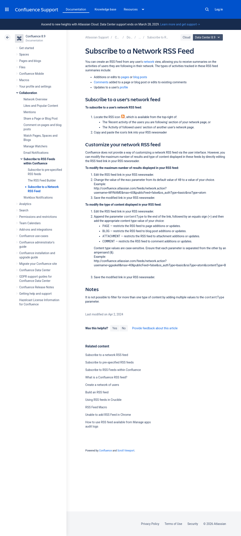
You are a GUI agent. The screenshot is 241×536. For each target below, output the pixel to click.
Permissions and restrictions (38, 216)
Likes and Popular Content (41, 105)
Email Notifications (36, 152)
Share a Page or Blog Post (41, 118)
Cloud (186, 37)
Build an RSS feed (96, 392)
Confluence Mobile (31, 73)
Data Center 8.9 (208, 37)
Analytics (25, 204)
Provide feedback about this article (155, 328)
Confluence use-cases (33, 236)
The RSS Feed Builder (42, 180)
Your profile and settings (35, 86)
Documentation (76, 9)
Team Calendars (30, 223)
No (124, 328)
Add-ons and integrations (35, 229)
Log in (219, 9)
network (149, 61)
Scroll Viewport (125, 450)
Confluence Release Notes (36, 287)
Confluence (105, 450)
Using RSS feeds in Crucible (103, 399)
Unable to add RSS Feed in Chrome (108, 414)
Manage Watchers (35, 146)
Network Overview (35, 99)
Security (192, 524)
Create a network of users (102, 385)
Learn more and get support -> (180, 24)
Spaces (24, 54)
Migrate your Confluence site (38, 263)
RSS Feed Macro (96, 407)
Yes (114, 328)
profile (124, 87)
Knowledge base (105, 9)
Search (207, 9)
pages (125, 77)
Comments (101, 82)
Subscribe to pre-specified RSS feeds (109, 362)
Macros (24, 80)
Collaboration (28, 93)
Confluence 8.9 (36, 36)
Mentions (30, 112)
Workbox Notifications (38, 197)
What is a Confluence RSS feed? (106, 377)
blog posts (140, 77)
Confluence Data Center (34, 270)
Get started (26, 48)
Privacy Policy (150, 524)
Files (22, 67)
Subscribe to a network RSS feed (106, 355)
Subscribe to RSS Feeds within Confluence (113, 370)
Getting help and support (35, 293)
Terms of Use (173, 524)
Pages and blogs (30, 61)
